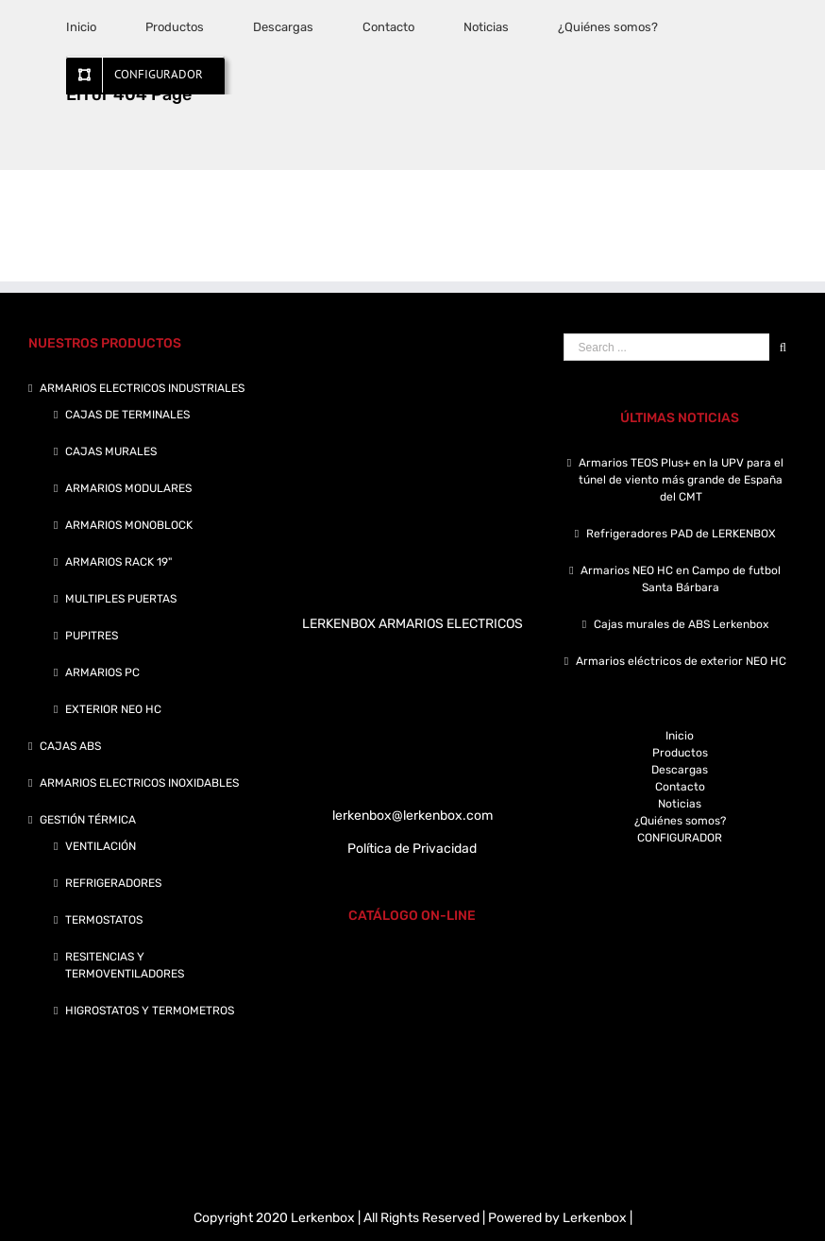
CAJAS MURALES (111, 451)
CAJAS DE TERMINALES (127, 414)
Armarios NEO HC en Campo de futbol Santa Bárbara (681, 579)
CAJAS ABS (70, 746)
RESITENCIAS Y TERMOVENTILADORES (124, 965)
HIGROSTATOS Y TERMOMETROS (149, 1010)
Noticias (679, 803)
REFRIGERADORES (113, 883)
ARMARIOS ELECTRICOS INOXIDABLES (139, 783)
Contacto (680, 786)
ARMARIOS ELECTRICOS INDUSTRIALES (142, 388)
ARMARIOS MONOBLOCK (129, 525)
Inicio (679, 735)
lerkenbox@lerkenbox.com (412, 816)
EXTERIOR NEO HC (113, 709)
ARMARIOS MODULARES (128, 488)
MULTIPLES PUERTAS (121, 598)
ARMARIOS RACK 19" (118, 562)
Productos (680, 752)
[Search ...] (666, 347)
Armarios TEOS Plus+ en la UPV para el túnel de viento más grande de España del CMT (681, 479)
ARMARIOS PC (102, 672)
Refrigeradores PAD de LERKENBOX (681, 533)
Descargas (679, 769)
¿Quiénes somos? (680, 820)
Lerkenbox (595, 1218)
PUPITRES (91, 635)
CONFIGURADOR (679, 837)
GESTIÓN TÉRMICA (88, 819)
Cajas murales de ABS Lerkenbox (681, 624)
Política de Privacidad (412, 849)
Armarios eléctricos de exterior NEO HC (681, 661)
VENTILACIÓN (100, 846)
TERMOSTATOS (104, 919)
